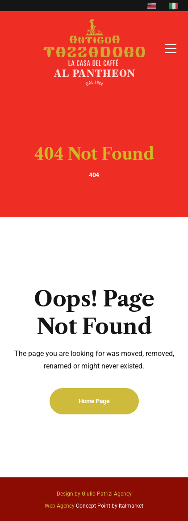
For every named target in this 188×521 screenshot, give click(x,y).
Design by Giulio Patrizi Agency (94, 494)
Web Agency (60, 506)
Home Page (94, 401)
